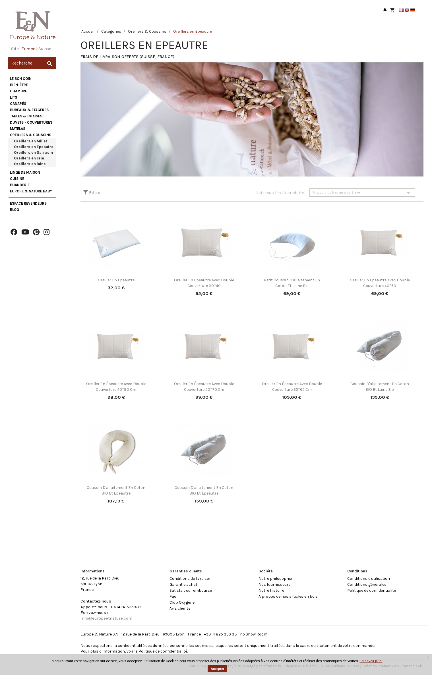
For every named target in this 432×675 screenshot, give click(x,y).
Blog (14, 209)
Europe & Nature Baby (31, 191)
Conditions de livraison (191, 578)
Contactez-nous (95, 601)
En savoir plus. (371, 661)
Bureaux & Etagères (29, 110)
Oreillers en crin (29, 158)
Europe (28, 48)
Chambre (18, 91)
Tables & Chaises (26, 116)
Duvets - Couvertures (31, 122)
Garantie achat (183, 584)
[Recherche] (32, 63)
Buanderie (20, 185)
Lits (13, 97)
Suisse (44, 48)
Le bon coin (21, 78)
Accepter (217, 669)
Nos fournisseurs (275, 584)
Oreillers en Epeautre (33, 147)
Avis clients (180, 608)
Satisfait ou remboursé (191, 590)
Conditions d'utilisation (368, 578)
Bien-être (19, 85)
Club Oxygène (182, 602)
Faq (173, 596)
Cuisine (17, 178)
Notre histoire (271, 590)
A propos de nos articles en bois (288, 596)
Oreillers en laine (30, 164)
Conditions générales (366, 584)
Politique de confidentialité (371, 590)
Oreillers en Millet (30, 141)
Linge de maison (25, 172)
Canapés (18, 103)
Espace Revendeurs (28, 203)
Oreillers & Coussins (30, 135)
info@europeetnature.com (106, 618)
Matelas (17, 128)
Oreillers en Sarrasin (33, 152)
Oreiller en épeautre (116, 280)
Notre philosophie (275, 578)
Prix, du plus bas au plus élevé (362, 193)
